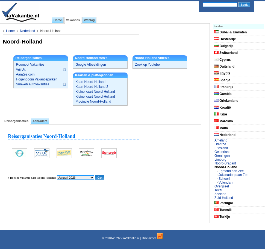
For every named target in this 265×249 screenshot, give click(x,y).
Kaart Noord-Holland (90, 82)
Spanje (222, 80)
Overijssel (221, 186)
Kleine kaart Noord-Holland (95, 92)
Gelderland (222, 152)
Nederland (27, 31)
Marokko (223, 121)
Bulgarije (224, 46)
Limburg (220, 159)
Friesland (221, 148)
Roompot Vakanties (30, 64)
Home (10, 31)
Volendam (226, 182)
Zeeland (220, 194)
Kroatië (222, 107)
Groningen (222, 156)
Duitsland (224, 66)
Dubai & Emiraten (230, 32)
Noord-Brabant (225, 163)
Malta (221, 128)
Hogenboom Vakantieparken (36, 79)
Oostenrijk (225, 39)
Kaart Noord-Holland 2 (92, 87)
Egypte (222, 73)
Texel (218, 190)
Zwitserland (226, 53)
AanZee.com (25, 74)
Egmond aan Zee (231, 171)
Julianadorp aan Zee (233, 175)
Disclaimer (149, 238)
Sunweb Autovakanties (32, 84)
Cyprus (222, 60)
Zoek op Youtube (147, 64)
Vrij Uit (21, 69)
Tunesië (223, 210)
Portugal (223, 203)
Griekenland (226, 101)
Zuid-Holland (223, 198)
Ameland (220, 140)
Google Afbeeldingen (91, 64)
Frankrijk (223, 87)
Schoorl (224, 179)
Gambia (222, 94)
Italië (220, 114)
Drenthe (220, 144)
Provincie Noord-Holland (93, 101)
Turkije (222, 217)
